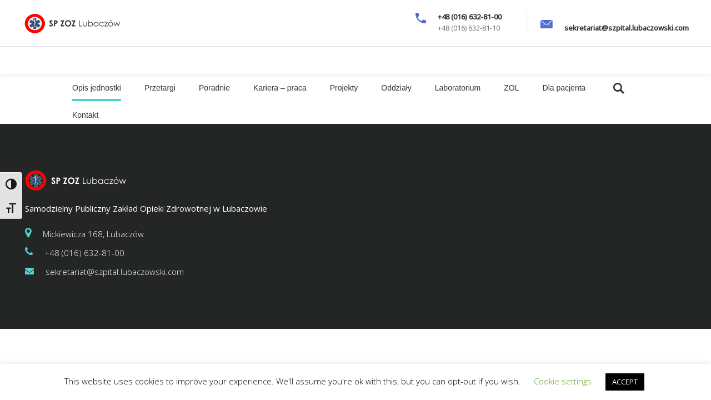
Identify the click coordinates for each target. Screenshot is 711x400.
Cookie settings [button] (563, 381)
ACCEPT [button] (625, 382)
